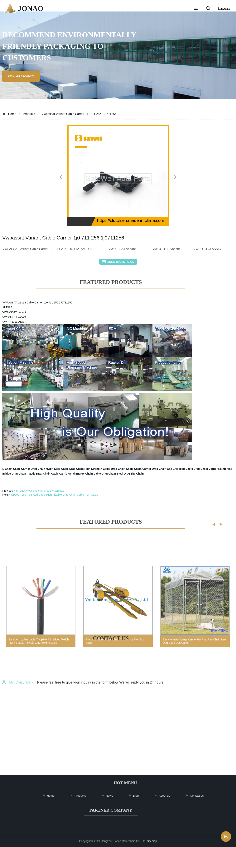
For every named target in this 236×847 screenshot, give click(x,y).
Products (29, 114)
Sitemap (152, 841)
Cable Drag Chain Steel (108, 473)
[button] (195, 8)
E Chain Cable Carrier (16, 468)
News (113, 795)
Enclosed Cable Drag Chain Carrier (195, 468)
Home (12, 114)
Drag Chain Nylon (42, 468)
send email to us (118, 262)
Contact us (201, 795)
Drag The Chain (134, 473)
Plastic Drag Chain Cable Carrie (47, 473)
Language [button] (224, 8)
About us (168, 795)
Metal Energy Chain (80, 473)
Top (226, 835)
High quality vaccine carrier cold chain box (39, 490)
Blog (139, 795)
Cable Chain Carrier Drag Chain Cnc (149, 468)
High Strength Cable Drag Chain (104, 468)
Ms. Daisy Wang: (18, 695)
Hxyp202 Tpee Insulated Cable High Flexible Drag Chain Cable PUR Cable (53, 494)
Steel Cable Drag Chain (69, 468)
